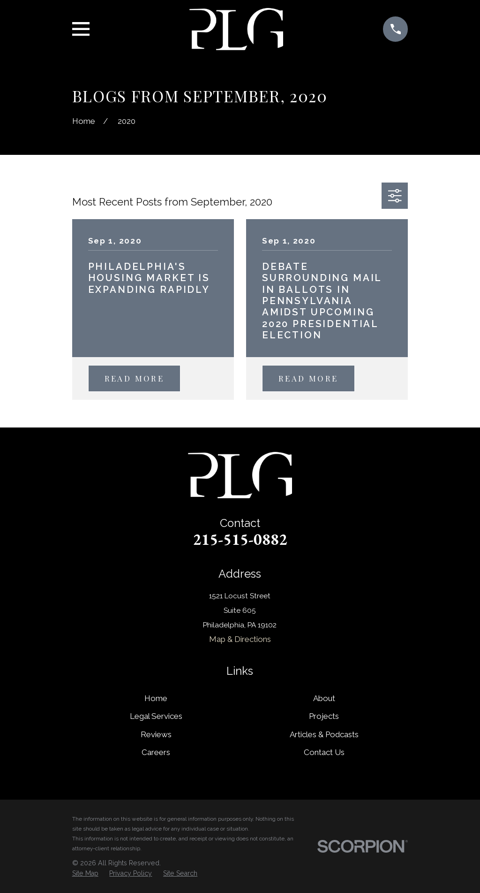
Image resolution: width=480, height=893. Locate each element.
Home (155, 698)
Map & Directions (240, 639)
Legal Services (156, 716)
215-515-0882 (240, 539)
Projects (324, 716)
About (324, 698)
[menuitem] (85, 873)
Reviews (156, 734)
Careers (156, 752)
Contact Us (324, 752)
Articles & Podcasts (324, 734)
